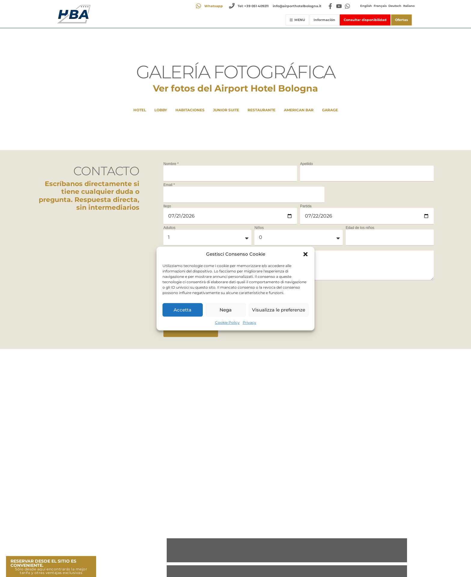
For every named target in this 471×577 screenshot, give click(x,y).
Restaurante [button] (261, 110)
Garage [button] (330, 110)
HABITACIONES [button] (190, 110)
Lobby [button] (160, 110)
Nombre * (171, 164)
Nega (226, 310)
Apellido (306, 164)
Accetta (182, 310)
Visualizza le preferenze (278, 310)
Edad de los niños (360, 228)
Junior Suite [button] (226, 110)
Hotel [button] (139, 110)
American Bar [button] (299, 110)
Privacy (249, 322)
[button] (305, 254)
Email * (169, 185)
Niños (259, 228)
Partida (305, 206)
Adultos (169, 228)
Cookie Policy (227, 322)
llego (167, 206)
